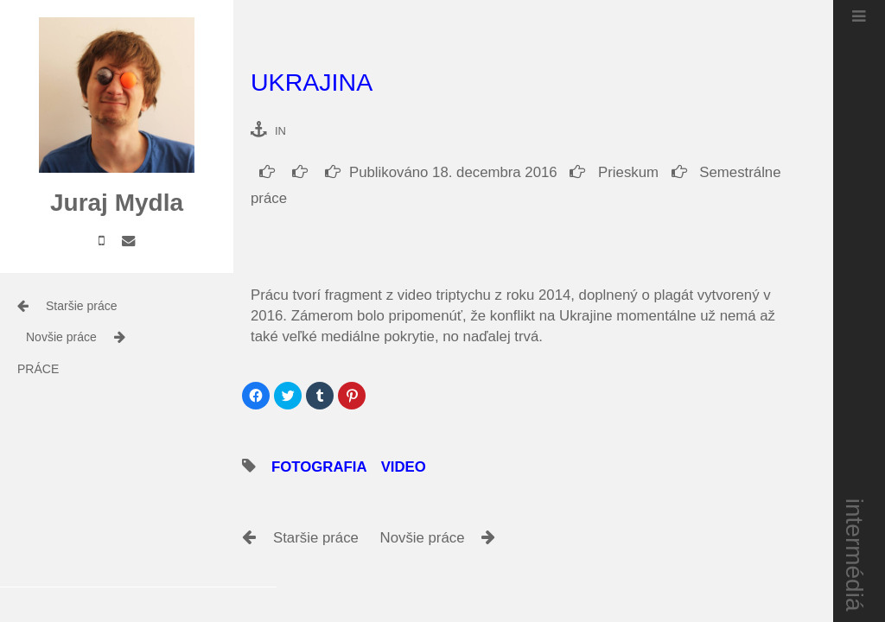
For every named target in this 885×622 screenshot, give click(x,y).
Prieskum (614, 172)
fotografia (337, 467)
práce (38, 369)
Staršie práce (81, 306)
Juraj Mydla (116, 202)
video (420, 467)
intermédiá (855, 555)
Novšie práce (61, 337)
